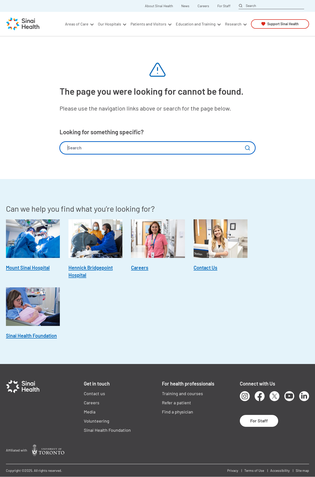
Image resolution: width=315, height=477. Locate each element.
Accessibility (280, 470)
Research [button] (233, 24)
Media (89, 411)
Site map (302, 470)
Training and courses (182, 393)
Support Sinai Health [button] (283, 24)
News (185, 6)
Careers (203, 6)
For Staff (223, 6)
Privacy (232, 470)
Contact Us (205, 268)
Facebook (260, 396)
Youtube (289, 396)
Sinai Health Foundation (31, 336)
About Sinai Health (159, 6)
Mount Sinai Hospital (28, 268)
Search (251, 6)
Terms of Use (254, 470)
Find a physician (177, 411)
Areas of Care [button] (77, 24)
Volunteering (96, 421)
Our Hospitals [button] (109, 24)
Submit (247, 148)
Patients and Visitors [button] (148, 24)
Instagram (245, 396)
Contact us (94, 393)
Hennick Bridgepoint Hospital (90, 271)
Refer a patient (176, 402)
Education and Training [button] (196, 24)
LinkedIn (304, 396)
